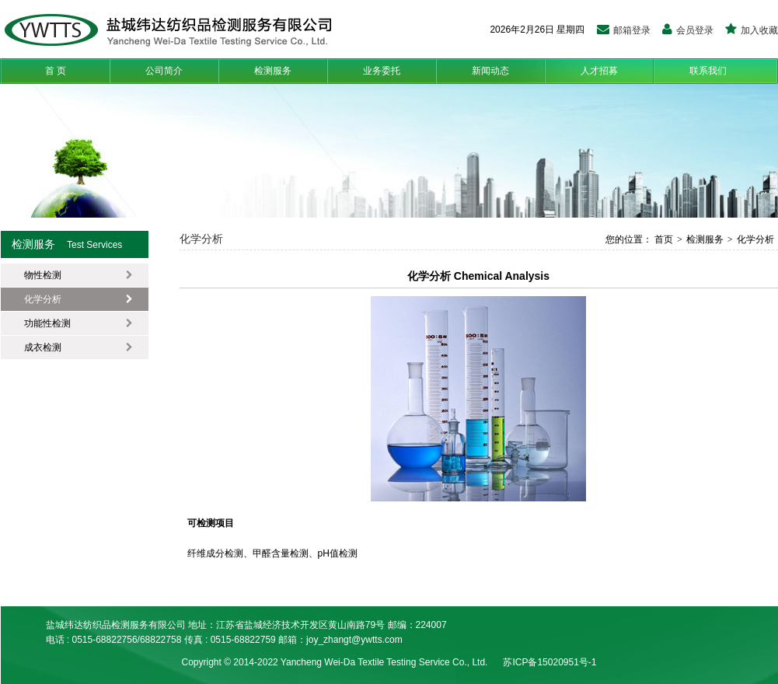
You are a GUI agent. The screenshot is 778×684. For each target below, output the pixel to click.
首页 (662, 239)
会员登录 (687, 30)
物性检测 (78, 275)
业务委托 (381, 70)
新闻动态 (490, 70)
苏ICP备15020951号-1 (549, 662)
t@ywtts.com (376, 639)
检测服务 (272, 70)
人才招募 (599, 70)
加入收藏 (751, 30)
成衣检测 (78, 347)
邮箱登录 (624, 30)
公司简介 (164, 70)
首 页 (55, 70)
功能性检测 (78, 323)
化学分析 (78, 299)
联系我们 (708, 70)
